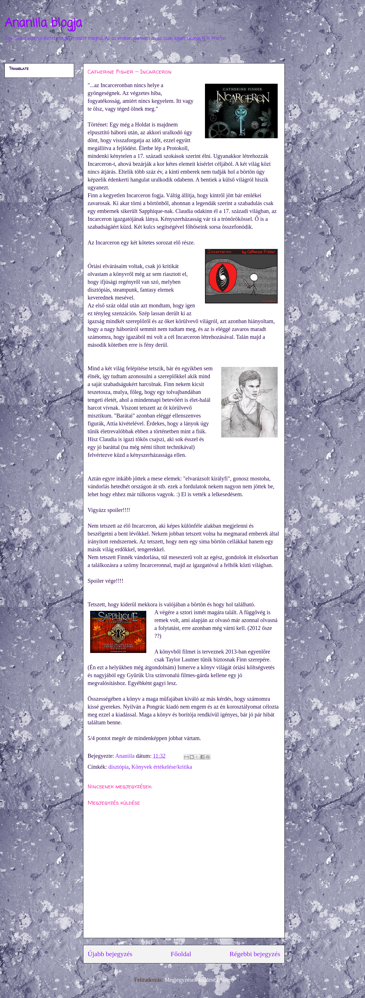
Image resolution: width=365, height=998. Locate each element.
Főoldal (181, 954)
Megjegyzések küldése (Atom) (199, 980)
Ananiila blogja (43, 23)
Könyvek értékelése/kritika (161, 767)
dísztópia (118, 767)
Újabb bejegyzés (110, 954)
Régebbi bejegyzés (254, 954)
